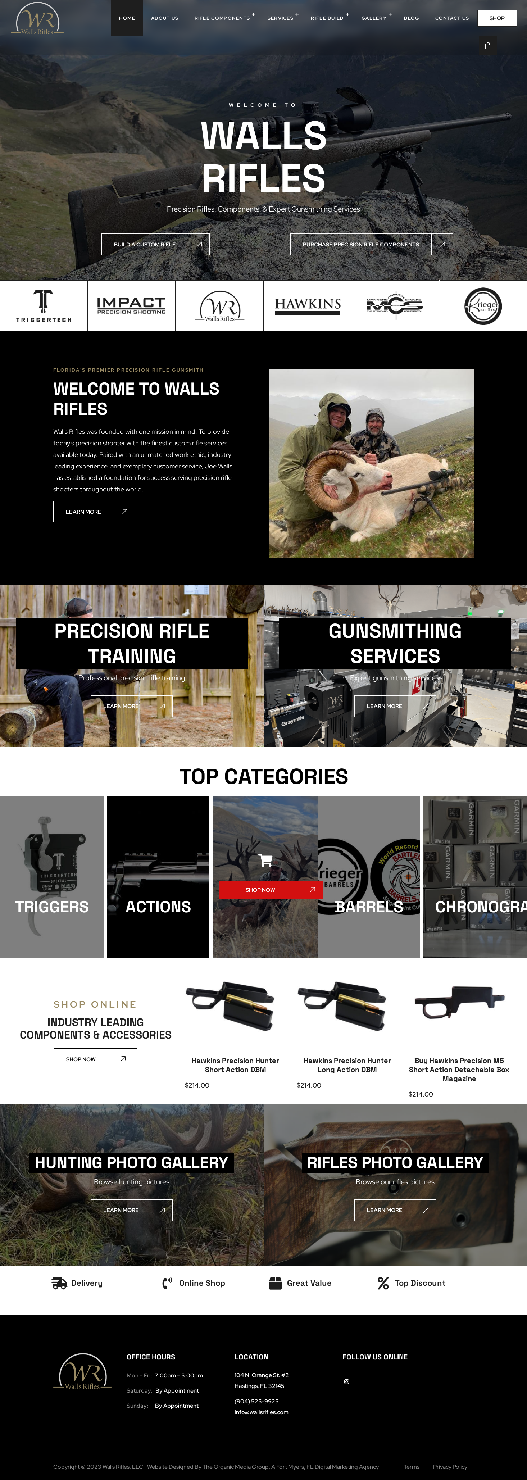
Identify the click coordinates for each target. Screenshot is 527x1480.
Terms (411, 1467)
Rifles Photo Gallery (395, 1162)
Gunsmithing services (395, 643)
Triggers (52, 906)
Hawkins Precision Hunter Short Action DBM (235, 1065)
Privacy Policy (450, 1467)
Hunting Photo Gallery (131, 1162)
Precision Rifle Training (131, 643)
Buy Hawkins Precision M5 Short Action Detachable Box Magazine (459, 1069)
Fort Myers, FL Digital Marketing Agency (327, 1467)
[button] (497, 18)
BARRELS (369, 906)
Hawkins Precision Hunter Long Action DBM (347, 1065)
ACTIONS (158, 906)
